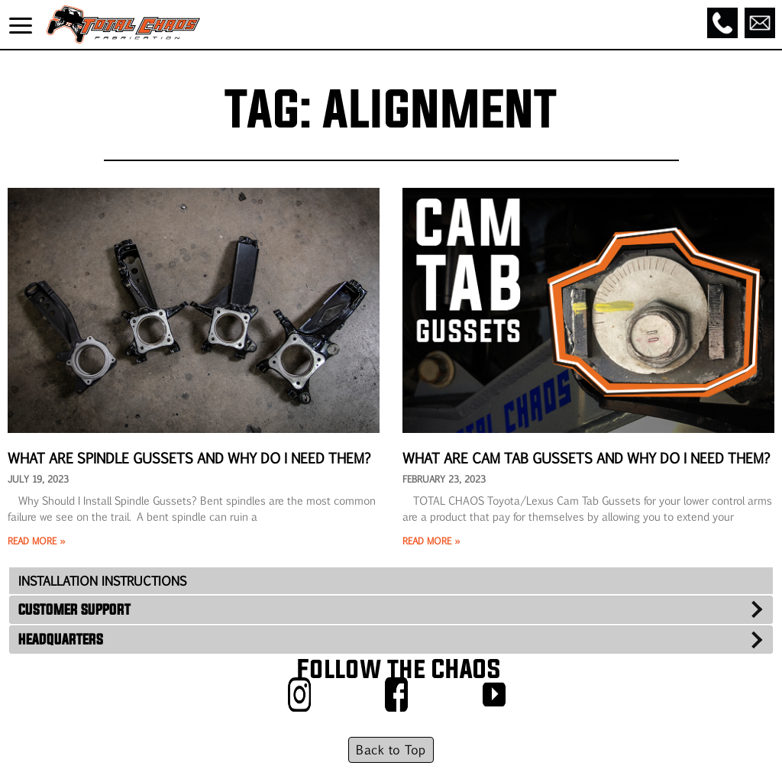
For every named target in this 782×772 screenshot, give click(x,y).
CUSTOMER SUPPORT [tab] (74, 609)
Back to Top (390, 749)
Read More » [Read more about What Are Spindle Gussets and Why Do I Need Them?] (36, 541)
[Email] (760, 23)
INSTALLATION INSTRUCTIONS (102, 581)
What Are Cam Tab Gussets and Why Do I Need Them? (586, 457)
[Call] (722, 23)
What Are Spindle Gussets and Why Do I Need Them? (189, 457)
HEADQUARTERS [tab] (60, 639)
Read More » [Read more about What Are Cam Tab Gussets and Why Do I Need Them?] (431, 541)
